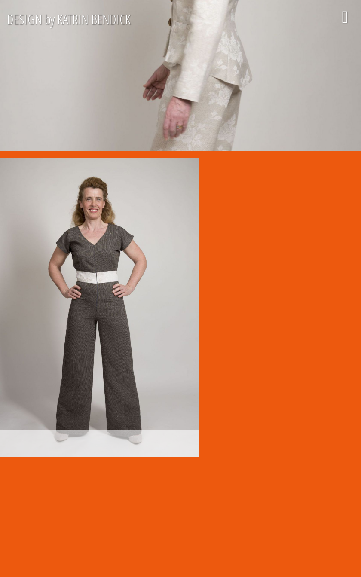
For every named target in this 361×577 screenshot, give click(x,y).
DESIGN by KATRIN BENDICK (69, 19)
